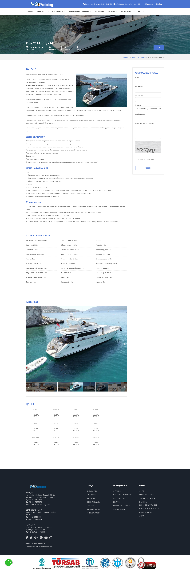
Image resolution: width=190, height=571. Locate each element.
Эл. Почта (139, 96)
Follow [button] (160, 4)
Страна (138, 105)
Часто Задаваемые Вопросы (150, 509)
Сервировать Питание (122, 506)
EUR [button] (140, 4)
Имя (137, 77)
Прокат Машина (93, 502)
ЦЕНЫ (158, 48)
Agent (141, 516)
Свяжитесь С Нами (146, 495)
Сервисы (113, 11)
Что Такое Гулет (119, 498)
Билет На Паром (93, 509)
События (91, 498)
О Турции (117, 491)
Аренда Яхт (43, 11)
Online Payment (93, 513)
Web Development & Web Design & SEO (39, 546)
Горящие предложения (80, 11)
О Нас (141, 491)
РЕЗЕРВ (148, 168)
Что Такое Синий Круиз (122, 495)
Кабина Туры (59, 11)
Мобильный (140, 114)
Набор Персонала (146, 512)
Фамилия (139, 86)
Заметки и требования (144, 123)
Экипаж (116, 502)
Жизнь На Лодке (119, 509)
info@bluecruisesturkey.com (39, 504)
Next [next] (124, 344)
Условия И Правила (147, 498)
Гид (141, 11)
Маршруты (99, 11)
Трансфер (91, 506)
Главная (29, 11)
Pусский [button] (149, 4)
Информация (128, 11)
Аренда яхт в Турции (139, 57)
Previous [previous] (28, 344)
